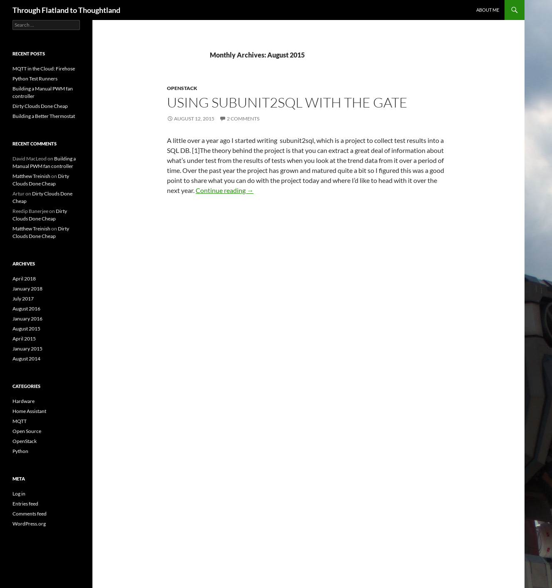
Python (20, 451)
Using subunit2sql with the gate (287, 102)
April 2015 (24, 338)
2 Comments (243, 118)
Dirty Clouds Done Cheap (40, 106)
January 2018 (27, 288)
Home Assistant (29, 411)
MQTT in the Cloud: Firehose (43, 68)
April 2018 (24, 278)
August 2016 (26, 308)
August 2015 (26, 328)
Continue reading (225, 190)
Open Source (26, 431)
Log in (18, 493)
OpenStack (182, 88)
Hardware (23, 401)
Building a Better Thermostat (43, 116)
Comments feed (29, 513)
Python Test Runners (34, 78)
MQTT (19, 421)
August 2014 (26, 358)
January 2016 (27, 318)
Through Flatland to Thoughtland (66, 10)
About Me (487, 10)
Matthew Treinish (31, 176)
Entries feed (25, 503)
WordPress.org (29, 523)
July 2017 (23, 298)
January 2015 (27, 348)
